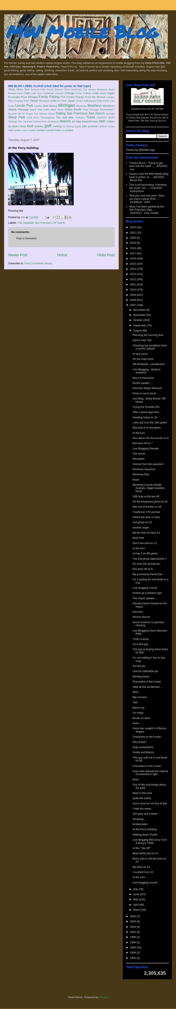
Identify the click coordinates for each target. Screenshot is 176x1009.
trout (57, 130)
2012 (133, 279)
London (38, 105)
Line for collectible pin (145, 671)
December (139, 309)
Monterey (82, 105)
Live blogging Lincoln (144, 587)
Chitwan (87, 93)
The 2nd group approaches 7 (149, 558)
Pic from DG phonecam (146, 563)
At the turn (138, 432)
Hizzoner (137, 611)
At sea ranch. (140, 353)
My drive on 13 (141, 866)
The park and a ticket (144, 813)
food (30, 126)
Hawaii (34, 100)
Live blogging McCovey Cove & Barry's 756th (149, 841)
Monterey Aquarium (144, 469)
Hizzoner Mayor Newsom (147, 388)
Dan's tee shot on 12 (144, 543)
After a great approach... (146, 412)
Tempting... (139, 819)
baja (78, 121)
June (136, 894)
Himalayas (44, 100)
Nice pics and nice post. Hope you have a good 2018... (146, 197)
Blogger (103, 997)
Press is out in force (144, 393)
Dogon (103, 93)
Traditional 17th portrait (146, 512)
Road (135, 479)
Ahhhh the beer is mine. (146, 517)
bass (95, 121)
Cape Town (36, 93)
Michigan (66, 105)
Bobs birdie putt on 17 (145, 853)
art (73, 121)
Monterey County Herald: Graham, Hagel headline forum (148, 488)
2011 (133, 284)
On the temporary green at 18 (149, 501)
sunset (50, 130)
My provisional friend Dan (147, 574)
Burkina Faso (15, 93)
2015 (133, 263)
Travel (90, 117)
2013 (133, 273)
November (139, 314)
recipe (111, 126)
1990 (133, 957)
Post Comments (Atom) (38, 263)
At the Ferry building (144, 829)
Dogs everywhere (142, 747)
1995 (133, 947)
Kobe (99, 100)
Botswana (102, 89)
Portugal (94, 109)
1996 (133, 942)
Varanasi (27, 121)
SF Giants (59, 222)
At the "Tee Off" (141, 848)
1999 (133, 937)
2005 (133, 921)
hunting (57, 126)
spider (32, 130)
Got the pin (139, 666)
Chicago (69, 93)
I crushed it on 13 (142, 872)
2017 (133, 253)
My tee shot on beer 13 (146, 532)
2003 (133, 926)
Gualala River (22, 100)
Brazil (112, 89)
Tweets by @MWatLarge (140, 149)
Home (62, 255)
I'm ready (137, 712)
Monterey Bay (140, 474)
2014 (133, 268)
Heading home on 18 (144, 417)
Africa (11, 89)
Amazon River (62, 89)
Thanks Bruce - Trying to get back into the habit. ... (145, 164)
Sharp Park (16, 117)
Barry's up (138, 707)
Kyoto (106, 100)
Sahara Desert (47, 113)
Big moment (139, 697)
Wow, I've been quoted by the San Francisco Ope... (146, 208)
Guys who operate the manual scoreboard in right (150, 773)
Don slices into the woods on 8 (150, 438)
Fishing (54, 97)
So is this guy (140, 644)
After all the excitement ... (147, 686)
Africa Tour (22, 89)
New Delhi (43, 109)
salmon (25, 130)
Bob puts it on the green (146, 427)
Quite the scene (141, 798)
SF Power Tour (30, 113)
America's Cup (79, 89)
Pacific (78, 109)
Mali (45, 105)
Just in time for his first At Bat (149, 803)
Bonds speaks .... (142, 382)
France (80, 97)
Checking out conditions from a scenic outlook (149, 347)
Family (43, 97)
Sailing (61, 113)
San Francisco (77, 113)
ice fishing (68, 126)
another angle (140, 527)
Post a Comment (26, 238)
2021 (133, 232)
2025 (133, 227)
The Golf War (64, 117)
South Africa (33, 118)
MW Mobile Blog (82, 31)
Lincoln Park (24, 105)
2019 (133, 242)
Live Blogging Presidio (145, 448)
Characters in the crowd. (146, 681)
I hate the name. (142, 808)
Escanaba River (17, 97)
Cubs (96, 93)
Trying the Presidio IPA (145, 406)
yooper (69, 130)
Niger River (57, 109)
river (10, 130)
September (140, 325)
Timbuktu (80, 117)
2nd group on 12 (142, 522)
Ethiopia (33, 97)
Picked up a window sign (146, 592)
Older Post (106, 255)
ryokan (17, 130)
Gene (135, 723)
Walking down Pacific (144, 834)
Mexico (53, 105)
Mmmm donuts (141, 616)
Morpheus (94, 105)
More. (135, 692)
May (136, 899)
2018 (133, 248)
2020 (133, 237)
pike (84, 126)
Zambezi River (40, 121)
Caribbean (48, 93)
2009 (133, 294)
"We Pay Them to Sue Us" (153, 120)
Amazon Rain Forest (42, 89)
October (138, 320)
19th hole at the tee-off (145, 496)
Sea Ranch (97, 113)
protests (92, 126)
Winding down (140, 676)
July (136, 889)
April (136, 904)
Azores (92, 89)
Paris (86, 109)
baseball (87, 121)
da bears (13, 126)
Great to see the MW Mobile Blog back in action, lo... (148, 175)
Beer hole (138, 537)
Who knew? (139, 742)
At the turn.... (140, 877)
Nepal (33, 109)
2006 (133, 916)
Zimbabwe (53, 121)
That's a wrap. (140, 639)
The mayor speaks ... (144, 598)
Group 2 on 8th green (145, 553)
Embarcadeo (140, 824)
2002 (133, 931)
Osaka (68, 109)
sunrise (41, 130)
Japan (71, 100)
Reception (138, 458)
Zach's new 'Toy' (142, 340)
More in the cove (142, 793)
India (53, 100)
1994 (133, 952)
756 (20, 222)
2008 (133, 300)
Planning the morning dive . (148, 335)
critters (111, 121)
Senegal (110, 113)
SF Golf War (157, 109)
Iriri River (62, 100)
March (137, 909)
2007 (133, 305)
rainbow (103, 126)
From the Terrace (95, 97)
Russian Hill (14, 113)
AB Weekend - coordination (148, 364)
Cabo (27, 93)
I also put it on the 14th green (149, 422)
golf (47, 125)
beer (102, 121)
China (79, 93)
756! (135, 702)
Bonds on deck (141, 718)
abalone (65, 121)
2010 (133, 289)
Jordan (79, 100)
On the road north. (143, 359)
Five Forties (68, 97)
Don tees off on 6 (142, 568)
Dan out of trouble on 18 (146, 506)
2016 (133, 258)
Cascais (59, 93)
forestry (38, 126)
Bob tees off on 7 (142, 443)
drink (23, 126)
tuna (63, 130)
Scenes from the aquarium (148, 464)
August (137, 330)
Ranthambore (107, 109)
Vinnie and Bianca (143, 752)
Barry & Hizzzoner (143, 377)
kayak (78, 126)
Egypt (111, 93)
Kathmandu (90, 100)
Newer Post (17, 255)
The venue (138, 453)
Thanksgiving (48, 117)
